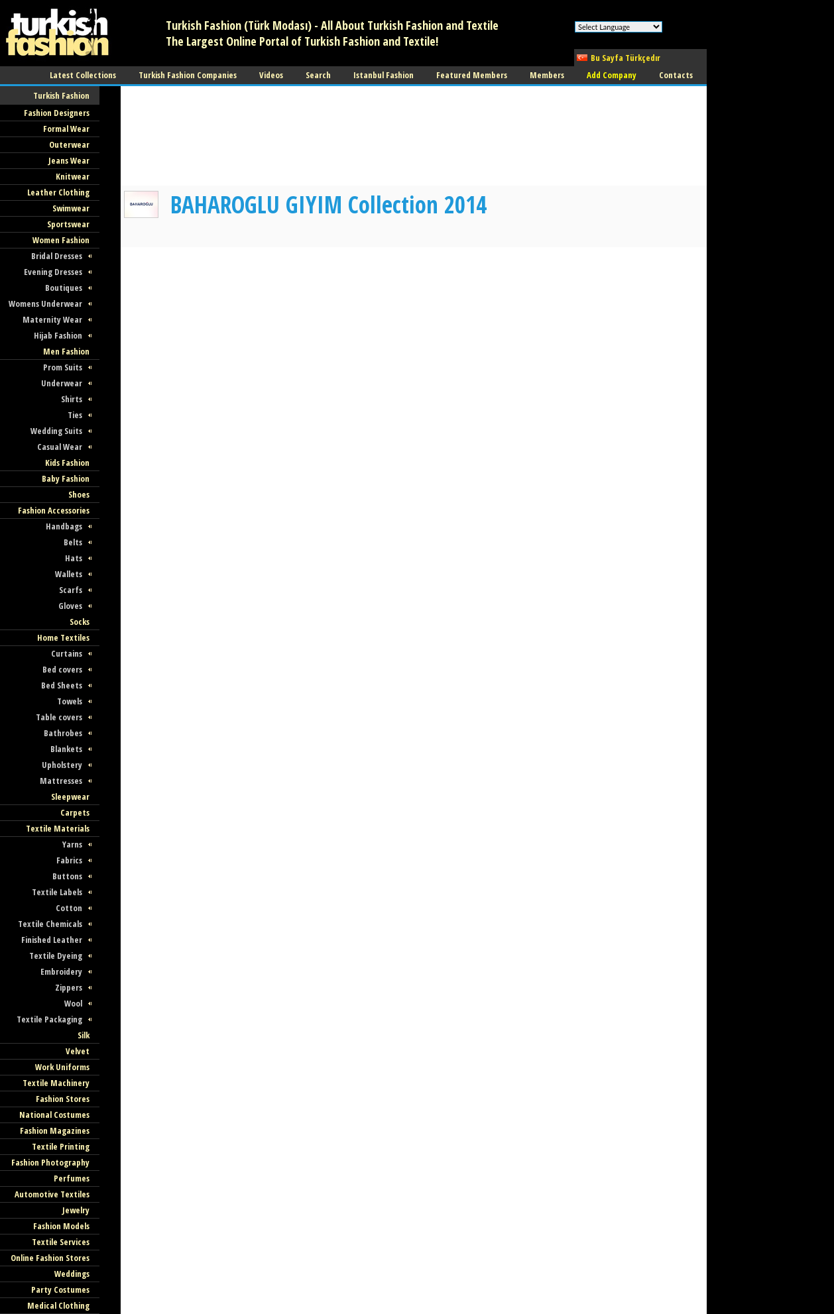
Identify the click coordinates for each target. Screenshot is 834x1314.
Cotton (69, 908)
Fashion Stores (62, 1099)
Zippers (68, 987)
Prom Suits (62, 367)
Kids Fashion (67, 462)
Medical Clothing (58, 1305)
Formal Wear (66, 129)
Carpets (74, 812)
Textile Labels (57, 892)
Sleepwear (70, 796)
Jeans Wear (68, 160)
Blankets (66, 749)
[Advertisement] (184, 136)
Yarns (72, 844)
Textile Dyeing (55, 955)
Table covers (59, 717)
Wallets (68, 574)
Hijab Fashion (58, 335)
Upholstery (62, 765)
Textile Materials (57, 828)
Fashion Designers (56, 113)
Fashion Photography (50, 1162)
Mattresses (61, 781)
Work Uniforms (62, 1067)
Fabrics (69, 860)
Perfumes (71, 1178)
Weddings (71, 1274)
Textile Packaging (49, 1019)
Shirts (71, 399)
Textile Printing (60, 1146)
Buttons (67, 876)
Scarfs (70, 590)
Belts (73, 542)
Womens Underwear (45, 303)
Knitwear (72, 176)
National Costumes (54, 1115)
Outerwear (69, 144)
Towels (69, 701)
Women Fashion (60, 240)
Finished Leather (51, 940)
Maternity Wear (52, 319)
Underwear (61, 383)
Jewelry (75, 1210)
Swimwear (70, 208)
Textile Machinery (56, 1083)
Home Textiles (63, 637)
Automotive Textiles (52, 1194)
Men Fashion (66, 351)
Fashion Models (61, 1226)
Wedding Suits (56, 431)
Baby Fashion (65, 478)
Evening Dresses (53, 272)
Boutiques (63, 288)
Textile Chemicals (50, 924)
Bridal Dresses (56, 256)
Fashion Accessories (53, 510)
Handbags (64, 526)
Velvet (77, 1051)
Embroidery (61, 971)
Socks (79, 622)
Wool (73, 1003)
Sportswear (68, 224)
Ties (75, 415)
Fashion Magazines (54, 1130)
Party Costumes (60, 1289)
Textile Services (60, 1242)
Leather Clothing (58, 192)
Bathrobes (63, 733)
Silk (83, 1035)
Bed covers (62, 669)
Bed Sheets (61, 685)
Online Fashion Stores (50, 1258)
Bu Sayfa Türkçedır (625, 58)
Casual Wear (59, 447)
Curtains (66, 653)
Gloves (70, 606)
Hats (73, 558)
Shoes (78, 494)
